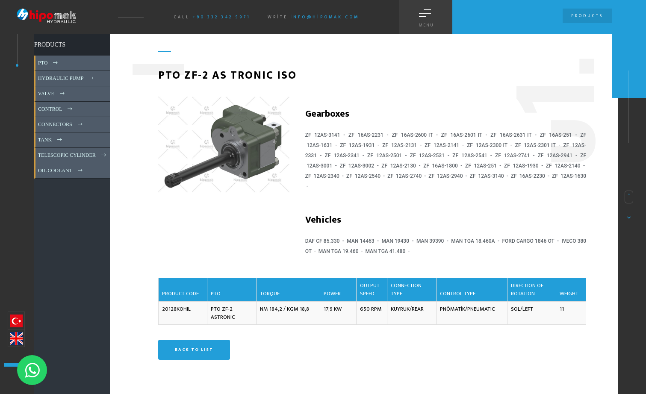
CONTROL (55, 109)
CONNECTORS (60, 124)
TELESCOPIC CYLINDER (72, 155)
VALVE (51, 94)
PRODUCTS (49, 44)
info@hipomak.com (324, 17)
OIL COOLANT (60, 170)
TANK (50, 140)
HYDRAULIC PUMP (66, 78)
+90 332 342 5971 (221, 17)
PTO (48, 63)
